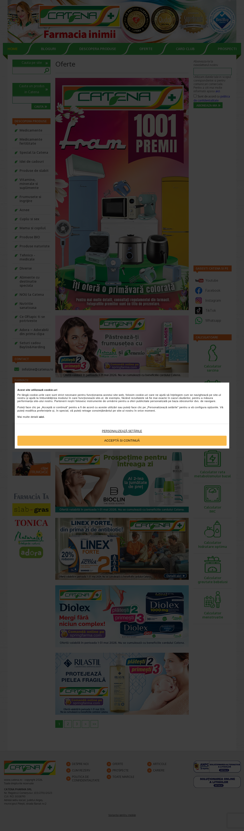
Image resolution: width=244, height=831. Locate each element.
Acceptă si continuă (122, 441)
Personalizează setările (122, 431)
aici (41, 416)
